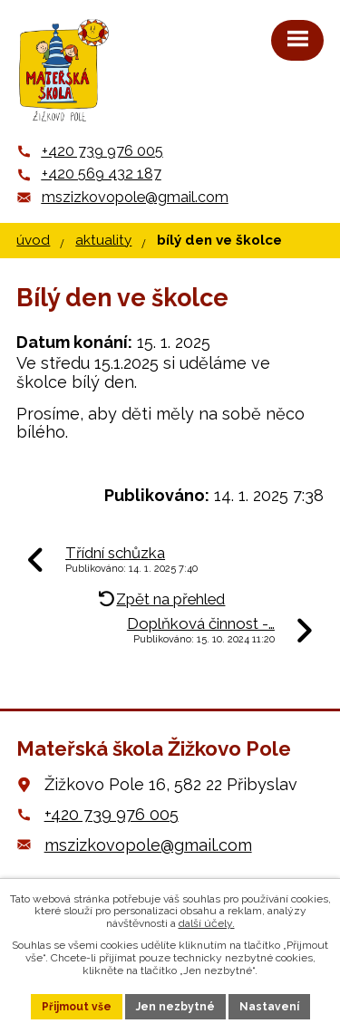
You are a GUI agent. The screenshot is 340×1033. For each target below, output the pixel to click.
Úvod (33, 240)
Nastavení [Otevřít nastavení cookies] (269, 1006)
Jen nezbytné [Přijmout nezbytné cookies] (175, 1006)
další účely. (207, 923)
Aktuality (103, 240)
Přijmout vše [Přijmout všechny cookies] (77, 1006)
